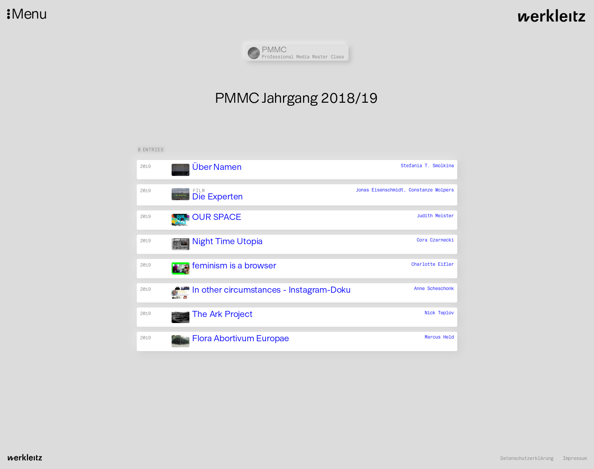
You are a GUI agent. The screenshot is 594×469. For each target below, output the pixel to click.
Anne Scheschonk (434, 289)
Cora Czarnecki (435, 240)
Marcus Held (439, 337)
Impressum (575, 458)
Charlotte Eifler (432, 264)
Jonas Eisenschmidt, (382, 190)
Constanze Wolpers (431, 190)
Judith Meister (435, 216)
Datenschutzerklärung (526, 458)
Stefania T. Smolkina (427, 165)
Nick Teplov (439, 313)
